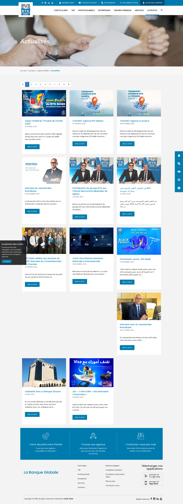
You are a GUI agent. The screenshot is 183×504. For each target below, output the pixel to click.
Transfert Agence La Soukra (134, 120)
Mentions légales (112, 466)
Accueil (23, 70)
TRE (73, 10)
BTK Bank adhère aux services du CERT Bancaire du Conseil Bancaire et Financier (43, 261)
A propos (152, 10)
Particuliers (61, 10)
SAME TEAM (68, 499)
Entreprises (104, 10)
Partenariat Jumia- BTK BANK (135, 259)
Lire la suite (32, 147)
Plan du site (110, 481)
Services (139, 10)
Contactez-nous (112, 485)
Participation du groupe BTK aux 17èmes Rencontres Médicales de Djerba (89, 191)
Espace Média (43, 70)
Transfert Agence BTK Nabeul (87, 120)
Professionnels (86, 10)
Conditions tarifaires (114, 470)
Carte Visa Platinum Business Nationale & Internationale (87, 260)
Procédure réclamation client (115, 475)
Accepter (7, 261)
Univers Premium (122, 10)
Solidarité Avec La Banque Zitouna (43, 391)
